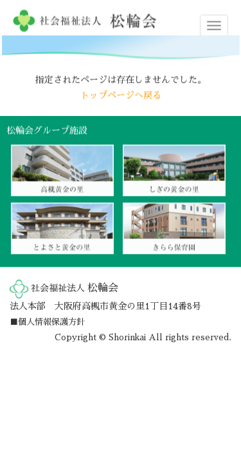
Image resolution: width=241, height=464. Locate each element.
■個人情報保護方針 (47, 322)
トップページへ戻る (120, 94)
